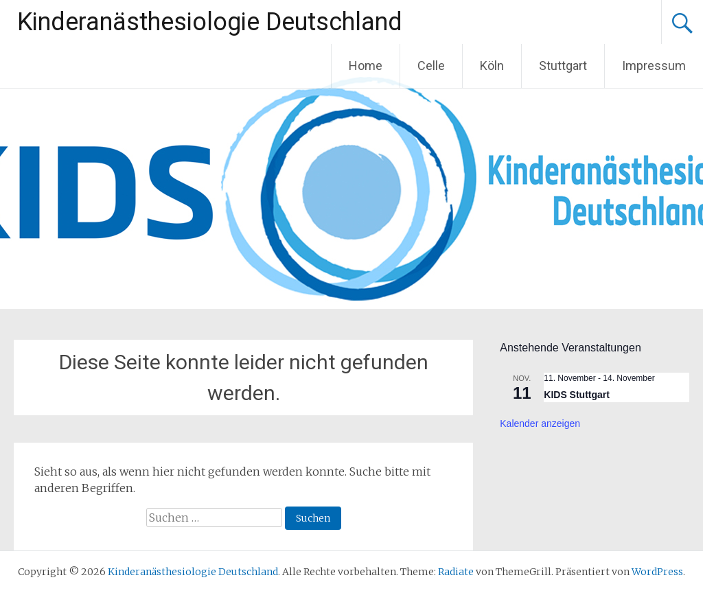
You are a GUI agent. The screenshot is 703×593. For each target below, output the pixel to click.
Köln (492, 65)
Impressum (654, 65)
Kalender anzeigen (540, 423)
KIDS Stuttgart (577, 394)
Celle (431, 65)
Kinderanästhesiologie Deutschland (209, 22)
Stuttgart (563, 65)
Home (365, 65)
